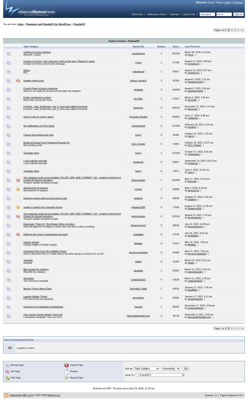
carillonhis (193, 118)
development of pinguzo (35, 188)
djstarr (138, 261)
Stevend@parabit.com (138, 316)
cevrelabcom (138, 53)
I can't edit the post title (35, 160)
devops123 (193, 190)
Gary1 (138, 135)
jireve (190, 54)
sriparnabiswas (195, 308)
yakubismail (138, 71)
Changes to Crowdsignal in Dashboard (43, 306)
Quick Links (189, 14)
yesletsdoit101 (138, 279)
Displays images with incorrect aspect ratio (45, 198)
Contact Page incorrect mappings (40, 88)
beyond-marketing (138, 252)
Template (28, 260)
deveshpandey (195, 272)
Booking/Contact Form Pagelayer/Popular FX (46, 142)
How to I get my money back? (38, 117)
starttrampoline (195, 82)
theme (26, 70)
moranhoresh (138, 126)
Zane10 (138, 306)
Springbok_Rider (138, 288)
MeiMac (138, 243)
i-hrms (138, 62)
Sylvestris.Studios (138, 117)
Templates (28, 278)
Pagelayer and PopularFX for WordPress (48, 24)
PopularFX (79, 24)
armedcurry (194, 63)
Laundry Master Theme (35, 296)
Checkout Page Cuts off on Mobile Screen (45, 251)
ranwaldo (138, 270)
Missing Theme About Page (37, 288)
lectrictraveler (138, 180)
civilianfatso (194, 154)
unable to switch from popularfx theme (43, 207)
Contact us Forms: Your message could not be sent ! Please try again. (59, 61)
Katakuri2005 (138, 207)
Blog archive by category (36, 269)
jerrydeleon (138, 297)
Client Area (137, 14)
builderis (138, 198)
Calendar (174, 14)
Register (239, 2)
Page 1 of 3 (220, 30)
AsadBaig (193, 290)
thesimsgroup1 (138, 225)
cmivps (138, 189)
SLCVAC (138, 98)
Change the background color (38, 135)
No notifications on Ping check (38, 126)
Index (21, 24)
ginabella (138, 89)
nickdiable (138, 234)
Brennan (192, 181)
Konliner (192, 127)
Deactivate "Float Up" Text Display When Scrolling (49, 224)
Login (227, 2)
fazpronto (138, 107)
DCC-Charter (138, 144)
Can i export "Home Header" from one (42, 314)
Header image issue (33, 80)
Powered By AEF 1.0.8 (21, 395)
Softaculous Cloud (156, 14)
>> (242, 30)
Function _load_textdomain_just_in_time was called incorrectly (55, 106)
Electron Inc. (54, 395)
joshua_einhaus (138, 80)
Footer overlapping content (37, 97)
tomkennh (138, 162)
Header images (31, 242)
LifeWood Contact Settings (37, 52)
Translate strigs (31, 153)
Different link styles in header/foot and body (45, 234)
